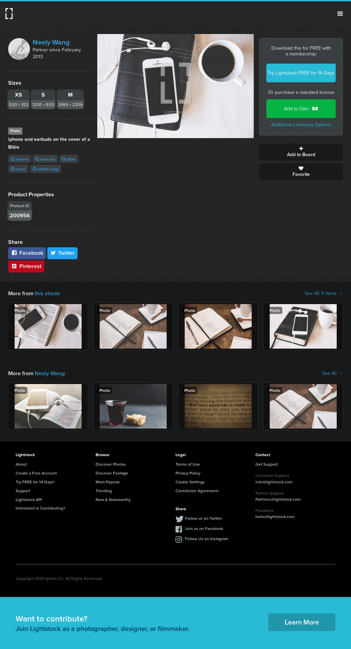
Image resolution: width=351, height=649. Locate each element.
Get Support (266, 464)
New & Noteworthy (113, 499)
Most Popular (108, 482)
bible (69, 159)
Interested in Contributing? (40, 508)
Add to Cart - (301, 108)
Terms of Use (188, 464)
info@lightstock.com (273, 482)
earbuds (45, 159)
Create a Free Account (36, 473)
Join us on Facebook (204, 528)
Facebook (27, 253)
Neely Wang (51, 42)
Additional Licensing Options (301, 124)
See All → (332, 373)
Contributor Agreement (197, 491)
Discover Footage (112, 473)
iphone (20, 159)
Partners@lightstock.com (278, 499)
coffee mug (45, 169)
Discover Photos (111, 464)
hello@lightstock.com (275, 516)
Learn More (302, 622)
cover (18, 169)
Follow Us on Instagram (206, 539)
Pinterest (26, 266)
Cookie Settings (190, 482)
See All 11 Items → (324, 293)
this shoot (46, 293)
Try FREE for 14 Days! (35, 482)
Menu (340, 13)
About (21, 464)
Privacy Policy (188, 473)
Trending (104, 491)
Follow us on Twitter (203, 518)
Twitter (62, 253)
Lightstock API (29, 499)
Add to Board (301, 152)
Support (23, 491)
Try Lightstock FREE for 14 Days (301, 73)
